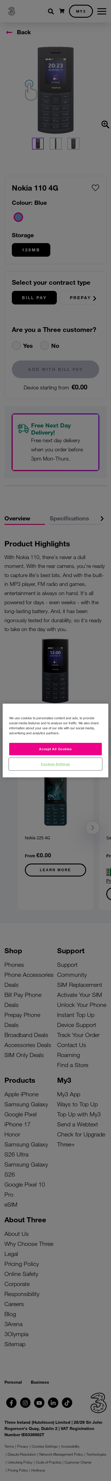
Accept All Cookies (55, 749)
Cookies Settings (55, 764)
